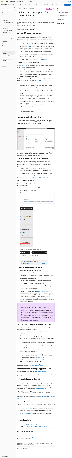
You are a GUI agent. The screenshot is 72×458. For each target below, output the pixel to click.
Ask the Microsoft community (63, 10)
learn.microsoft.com (30, 164)
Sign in (69, 1)
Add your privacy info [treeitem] (7, 35)
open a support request (47, 312)
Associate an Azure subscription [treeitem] (6, 33)
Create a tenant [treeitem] (6, 28)
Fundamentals (31, 8)
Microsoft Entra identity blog (25, 413)
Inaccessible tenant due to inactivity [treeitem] (8, 63)
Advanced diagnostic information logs (44, 291)
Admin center (67, 4)
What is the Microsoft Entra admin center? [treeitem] (8, 19)
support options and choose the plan (31, 298)
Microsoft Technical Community (26, 53)
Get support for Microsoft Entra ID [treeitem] (8, 53)
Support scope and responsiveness (35, 365)
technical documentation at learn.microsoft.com (37, 44)
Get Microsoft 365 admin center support (63, 16)
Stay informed (60, 17)
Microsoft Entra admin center (31, 331)
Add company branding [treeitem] (7, 38)
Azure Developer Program (42, 59)
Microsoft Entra (24, 8)
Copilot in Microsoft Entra (41, 388)
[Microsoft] (2, 1)
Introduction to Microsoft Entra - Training (25, 437)
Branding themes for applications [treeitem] (7, 41)
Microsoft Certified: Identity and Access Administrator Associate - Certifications (31, 442)
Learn (19, 8)
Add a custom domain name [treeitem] (8, 30)
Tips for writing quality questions (34, 113)
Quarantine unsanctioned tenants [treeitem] (7, 60)
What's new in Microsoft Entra (26, 408)
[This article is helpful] (66, 23)
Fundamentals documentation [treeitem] (7, 12)
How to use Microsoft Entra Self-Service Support (38, 177)
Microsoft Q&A (30, 46)
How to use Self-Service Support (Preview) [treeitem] (7, 56)
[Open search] (66, 2)
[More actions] (54, 9)
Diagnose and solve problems (63, 12)
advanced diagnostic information (43, 286)
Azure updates (22, 415)
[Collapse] (14, 8)
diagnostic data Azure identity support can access (36, 426)
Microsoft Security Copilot (62, 13)
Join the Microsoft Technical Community (28, 424)
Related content (61, 19)
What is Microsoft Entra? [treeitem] (7, 16)
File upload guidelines (39, 357)
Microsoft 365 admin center (37, 395)
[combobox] (8, 10)
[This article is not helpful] (68, 23)
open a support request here (40, 371)
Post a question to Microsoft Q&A (26, 423)
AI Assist (40, 80)
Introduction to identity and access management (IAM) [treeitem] (8, 23)
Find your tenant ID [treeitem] (6, 50)
